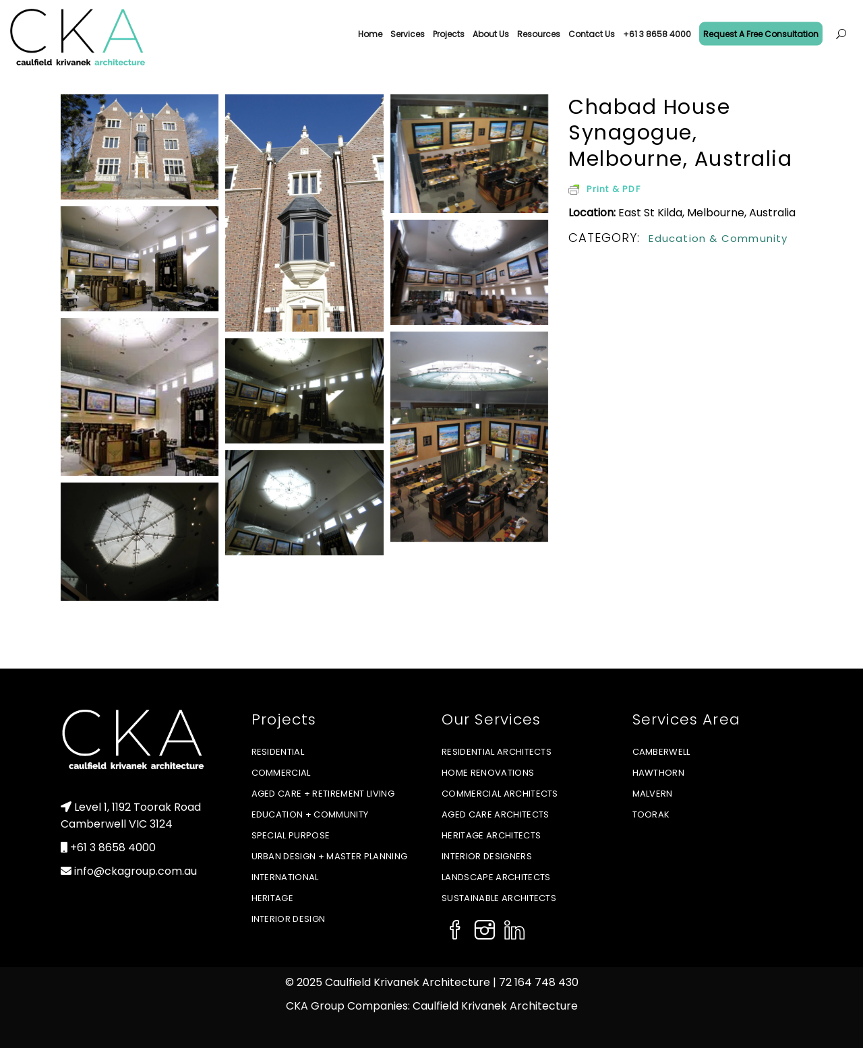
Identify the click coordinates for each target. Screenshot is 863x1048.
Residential (278, 751)
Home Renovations (488, 772)
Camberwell (661, 751)
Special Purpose (290, 835)
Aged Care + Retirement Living (322, 793)
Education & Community (718, 238)
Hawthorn (658, 772)
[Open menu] (841, 33)
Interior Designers (487, 856)
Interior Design (288, 919)
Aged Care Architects (495, 814)
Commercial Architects (500, 793)
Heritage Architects (491, 835)
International (285, 877)
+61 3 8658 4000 (113, 847)
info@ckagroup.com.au (135, 871)
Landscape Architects (496, 877)
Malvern (652, 793)
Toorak (651, 814)
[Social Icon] (455, 931)
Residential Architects (497, 751)
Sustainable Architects (499, 898)
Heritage (272, 898)
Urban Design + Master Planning (329, 856)
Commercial (281, 772)
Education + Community (310, 814)
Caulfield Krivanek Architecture (495, 1006)
